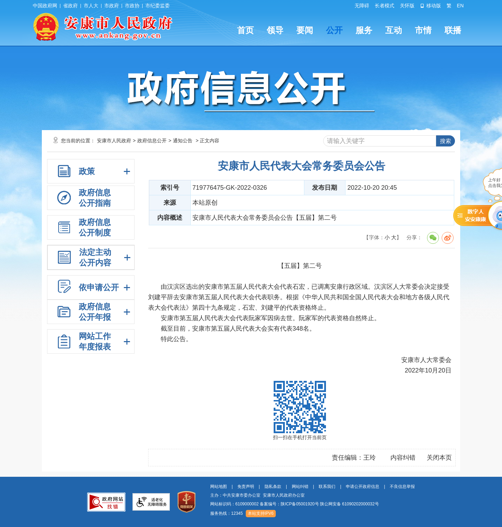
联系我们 (327, 486)
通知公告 (182, 140)
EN (460, 5)
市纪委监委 (157, 5)
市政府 (111, 5)
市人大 (91, 5)
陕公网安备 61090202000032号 (349, 504)
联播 (452, 30)
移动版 (430, 5)
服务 (364, 30)
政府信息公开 (152, 140)
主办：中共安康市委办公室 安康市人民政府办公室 (257, 495)
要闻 (304, 30)
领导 (275, 30)
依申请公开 (99, 287)
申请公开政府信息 (362, 486)
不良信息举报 (402, 486)
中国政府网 (45, 5)
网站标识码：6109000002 (294, 504)
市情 (423, 30)
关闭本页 (439, 457)
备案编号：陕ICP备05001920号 (289, 504)
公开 (334, 30)
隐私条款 (273, 486)
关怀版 (407, 5)
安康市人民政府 (114, 140)
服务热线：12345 (226, 513)
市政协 (132, 5)
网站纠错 (300, 486)
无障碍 (362, 5)
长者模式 (384, 5)
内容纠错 (403, 457)
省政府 (70, 5)
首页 (245, 30)
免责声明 (245, 486)
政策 (87, 171)
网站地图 (218, 486)
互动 (393, 30)
